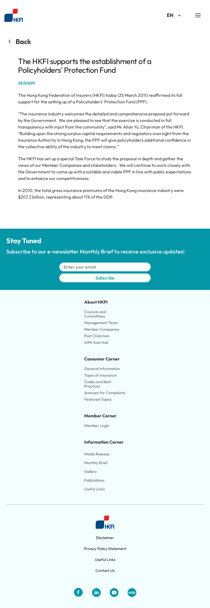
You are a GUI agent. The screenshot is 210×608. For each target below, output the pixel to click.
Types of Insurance (100, 375)
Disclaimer (105, 537)
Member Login (96, 425)
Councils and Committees (95, 314)
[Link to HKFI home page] (13, 15)
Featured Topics (98, 399)
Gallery (90, 471)
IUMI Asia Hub (96, 342)
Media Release (96, 454)
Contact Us (105, 570)
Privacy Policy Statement (105, 548)
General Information (102, 368)
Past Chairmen (97, 335)
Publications (94, 480)
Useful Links (94, 489)
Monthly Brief (96, 462)
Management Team (101, 322)
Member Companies (102, 329)
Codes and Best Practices (98, 384)
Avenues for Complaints (104, 392)
